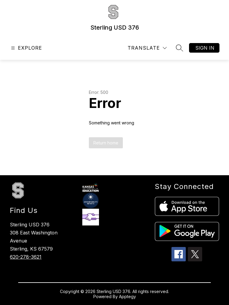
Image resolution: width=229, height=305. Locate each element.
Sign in (204, 48)
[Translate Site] (147, 48)
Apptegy (127, 296)
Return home (105, 142)
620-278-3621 (25, 257)
